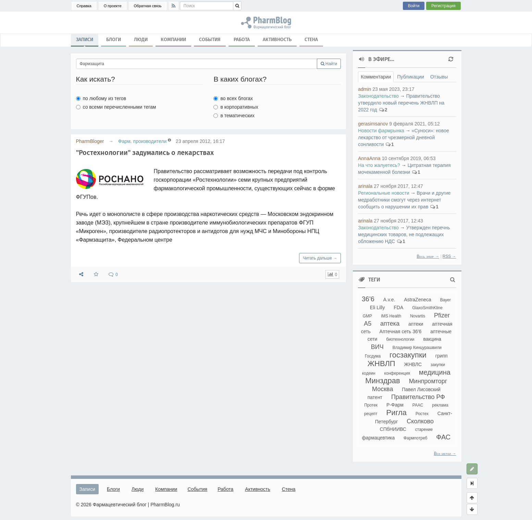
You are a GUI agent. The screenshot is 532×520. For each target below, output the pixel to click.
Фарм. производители (142, 141)
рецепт (371, 413)
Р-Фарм (395, 405)
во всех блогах (233, 98)
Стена (311, 40)
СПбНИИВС (393, 429)
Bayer (445, 300)
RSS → (449, 256)
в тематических (234, 115)
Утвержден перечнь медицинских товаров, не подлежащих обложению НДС (404, 234)
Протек (371, 405)
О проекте (113, 6)
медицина (434, 372)
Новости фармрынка (381, 130)
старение (424, 429)
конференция (397, 373)
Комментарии (376, 77)
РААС (417, 405)
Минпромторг (428, 381)
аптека (389, 323)
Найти (329, 63)
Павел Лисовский (421, 389)
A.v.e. (389, 299)
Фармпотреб (415, 438)
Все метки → (445, 453)
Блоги (113, 40)
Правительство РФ (418, 397)
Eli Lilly (377, 307)
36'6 (368, 299)
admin (364, 89)
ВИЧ (377, 346)
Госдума (373, 356)
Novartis (417, 316)
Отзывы (439, 77)
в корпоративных (235, 107)
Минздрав (382, 380)
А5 (367, 323)
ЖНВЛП (381, 363)
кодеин (368, 373)
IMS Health (391, 316)
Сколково (420, 421)
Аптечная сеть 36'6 (401, 331)
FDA (398, 307)
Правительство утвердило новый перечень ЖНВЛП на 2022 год (401, 102)
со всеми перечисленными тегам (116, 107)
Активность (277, 40)
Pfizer (442, 315)
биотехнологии (400, 339)
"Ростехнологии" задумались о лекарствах (145, 152)
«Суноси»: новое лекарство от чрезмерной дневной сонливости (403, 137)
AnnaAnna (369, 158)
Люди (141, 40)
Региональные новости (383, 193)
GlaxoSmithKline (427, 307)
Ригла (396, 412)
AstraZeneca (417, 299)
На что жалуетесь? (379, 165)
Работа (242, 40)
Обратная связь (148, 6)
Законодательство (378, 96)
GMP (367, 316)
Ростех (422, 413)
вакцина (432, 339)
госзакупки (407, 355)
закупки (438, 364)
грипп (441, 356)
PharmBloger (90, 141)
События (210, 40)
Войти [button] (414, 5)
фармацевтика (378, 437)
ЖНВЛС (413, 364)
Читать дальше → (320, 258)
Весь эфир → (428, 256)
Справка (84, 6)
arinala (365, 186)
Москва (382, 389)
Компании (173, 40)
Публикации (410, 77)
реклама (440, 405)
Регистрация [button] (443, 5)
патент (375, 397)
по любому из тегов (101, 98)
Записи (84, 41)
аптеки (415, 324)
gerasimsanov (373, 123)
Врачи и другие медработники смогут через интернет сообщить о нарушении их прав (404, 199)
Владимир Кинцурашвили (417, 347)
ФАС (443, 437)
